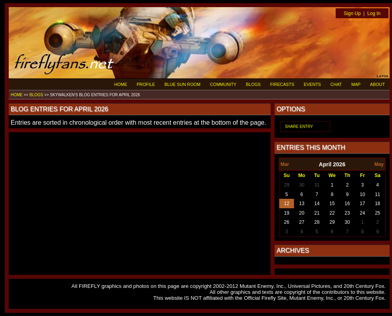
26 (286, 222)
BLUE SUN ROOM (183, 84)
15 (331, 203)
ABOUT (377, 84)
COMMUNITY (223, 84)
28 (316, 222)
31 (316, 185)
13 (301, 203)
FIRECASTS (282, 84)
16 (347, 203)
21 (316, 213)
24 (362, 213)
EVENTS (312, 84)
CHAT (336, 84)
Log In (373, 13)
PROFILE (145, 84)
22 (331, 213)
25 (377, 213)
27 (301, 222)
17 (362, 203)
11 (377, 194)
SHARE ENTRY (299, 126)
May (379, 164)
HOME (120, 84)
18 (377, 203)
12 (286, 203)
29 (286, 185)
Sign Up (352, 13)
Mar (285, 164)
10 (362, 194)
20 (301, 213)
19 (286, 213)
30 (301, 185)
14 (316, 203)
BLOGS (253, 84)
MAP (355, 84)
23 (347, 213)
